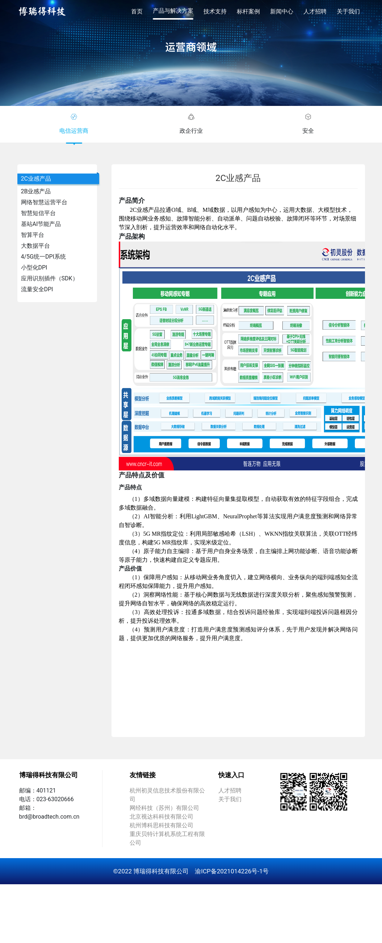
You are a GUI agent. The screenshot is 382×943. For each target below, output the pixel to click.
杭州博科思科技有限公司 (161, 825)
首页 (137, 11)
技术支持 (215, 11)
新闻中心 (281, 11)
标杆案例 (248, 11)
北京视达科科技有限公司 (161, 816)
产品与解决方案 (173, 10)
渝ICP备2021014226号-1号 (232, 871)
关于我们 (348, 11)
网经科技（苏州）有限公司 (164, 807)
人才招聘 (315, 11)
